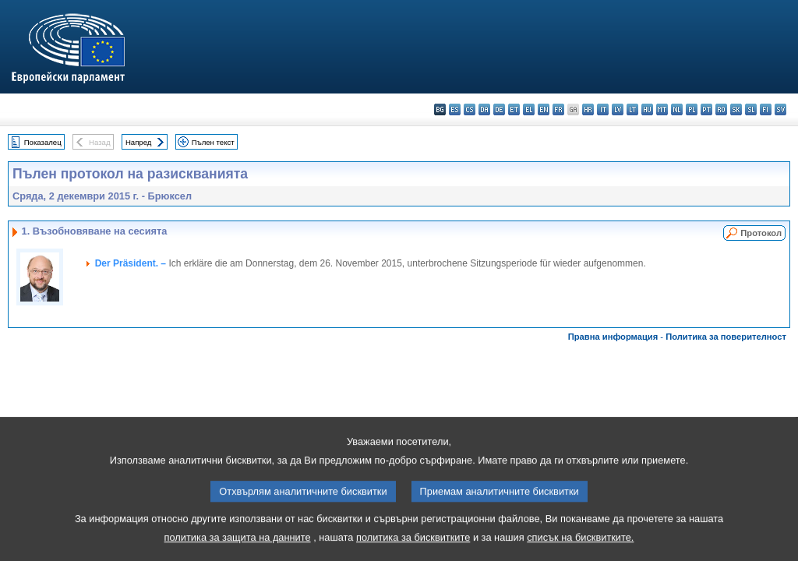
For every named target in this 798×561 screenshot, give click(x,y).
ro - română (721, 109)
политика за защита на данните (237, 550)
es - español (455, 109)
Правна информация (613, 336)
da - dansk (484, 109)
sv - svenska (780, 109)
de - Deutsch (499, 109)
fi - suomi (766, 109)
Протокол (761, 233)
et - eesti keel (514, 109)
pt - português (706, 109)
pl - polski (691, 109)
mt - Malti (662, 109)
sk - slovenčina (736, 109)
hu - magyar (647, 109)
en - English (543, 109)
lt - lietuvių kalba (632, 109)
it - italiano (603, 109)
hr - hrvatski (588, 109)
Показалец (43, 142)
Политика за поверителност (726, 336)
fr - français (558, 109)
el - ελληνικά (529, 109)
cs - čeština (469, 109)
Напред (138, 142)
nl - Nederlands (677, 109)
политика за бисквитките (413, 550)
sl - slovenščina (751, 109)
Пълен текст (213, 142)
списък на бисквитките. (580, 550)
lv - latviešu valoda (617, 109)
